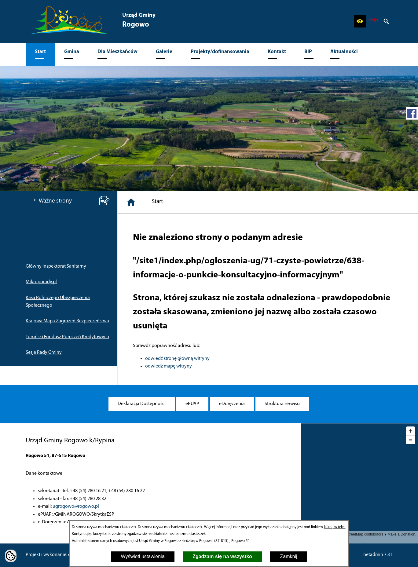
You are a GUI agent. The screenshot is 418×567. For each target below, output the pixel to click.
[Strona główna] (131, 202)
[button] (360, 21)
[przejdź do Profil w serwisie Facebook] (412, 113)
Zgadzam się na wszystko (222, 556)
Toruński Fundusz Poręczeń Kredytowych (67, 337)
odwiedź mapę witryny (168, 366)
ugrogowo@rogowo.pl (76, 506)
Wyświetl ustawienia (143, 556)
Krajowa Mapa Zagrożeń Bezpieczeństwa (67, 321)
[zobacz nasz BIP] (373, 21)
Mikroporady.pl (41, 282)
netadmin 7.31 (377, 554)
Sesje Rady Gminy (44, 352)
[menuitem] (40, 54)
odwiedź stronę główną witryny (177, 358)
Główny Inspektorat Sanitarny (56, 266)
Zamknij (288, 556)
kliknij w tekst (335, 527)
